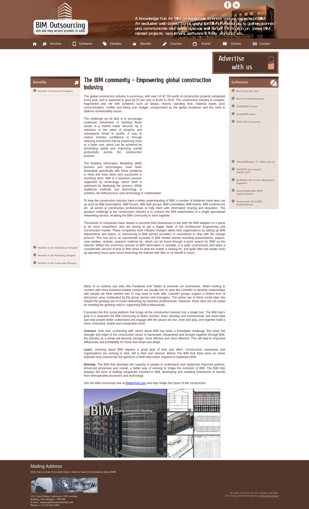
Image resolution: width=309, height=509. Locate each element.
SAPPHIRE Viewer (247, 106)
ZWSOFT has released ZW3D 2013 (248, 171)
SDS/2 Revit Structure (248, 121)
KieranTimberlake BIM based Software (249, 192)
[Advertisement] (121, 63)
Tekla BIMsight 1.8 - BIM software (255, 161)
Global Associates (268, 495)
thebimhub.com (136, 383)
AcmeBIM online (245, 113)
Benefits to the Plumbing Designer (57, 255)
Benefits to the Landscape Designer (57, 262)
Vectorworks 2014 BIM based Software (249, 203)
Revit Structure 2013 (247, 90)
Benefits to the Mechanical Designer (58, 247)
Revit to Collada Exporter (250, 98)
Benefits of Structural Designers (55, 90)
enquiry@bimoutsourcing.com (56, 502)
